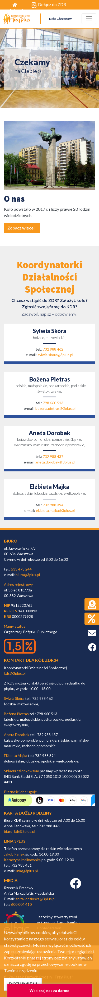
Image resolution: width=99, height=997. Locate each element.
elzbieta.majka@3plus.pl (55, 510)
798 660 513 (53, 403)
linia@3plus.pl (27, 871)
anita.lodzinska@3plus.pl (35, 899)
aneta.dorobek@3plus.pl (55, 462)
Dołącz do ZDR (48, 5)
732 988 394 (53, 505)
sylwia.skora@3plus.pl (55, 354)
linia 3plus (14, 841)
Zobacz (21, 227)
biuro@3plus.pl (28, 574)
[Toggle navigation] (89, 18)
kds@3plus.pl (15, 673)
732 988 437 (53, 456)
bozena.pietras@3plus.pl (55, 408)
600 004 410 (21, 904)
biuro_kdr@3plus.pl (19, 831)
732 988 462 (53, 349)
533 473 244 (21, 569)
